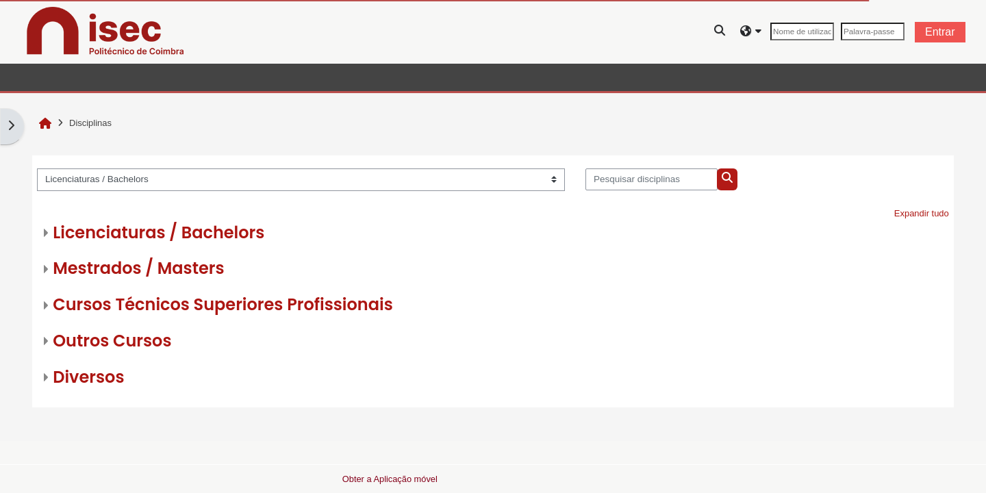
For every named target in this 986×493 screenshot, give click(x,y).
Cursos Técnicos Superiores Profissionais (223, 304)
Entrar (940, 32)
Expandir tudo (921, 213)
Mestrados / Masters (138, 268)
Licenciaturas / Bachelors (158, 232)
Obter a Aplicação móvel (390, 479)
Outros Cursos (112, 340)
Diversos (88, 377)
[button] (720, 32)
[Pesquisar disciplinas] (651, 179)
